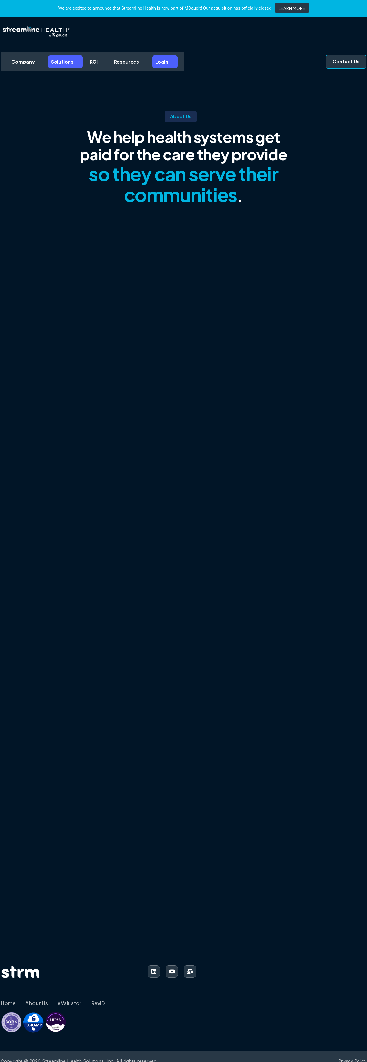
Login (144, 64)
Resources (112, 64)
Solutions (52, 64)
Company (15, 64)
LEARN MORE (292, 8)
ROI (81, 64)
